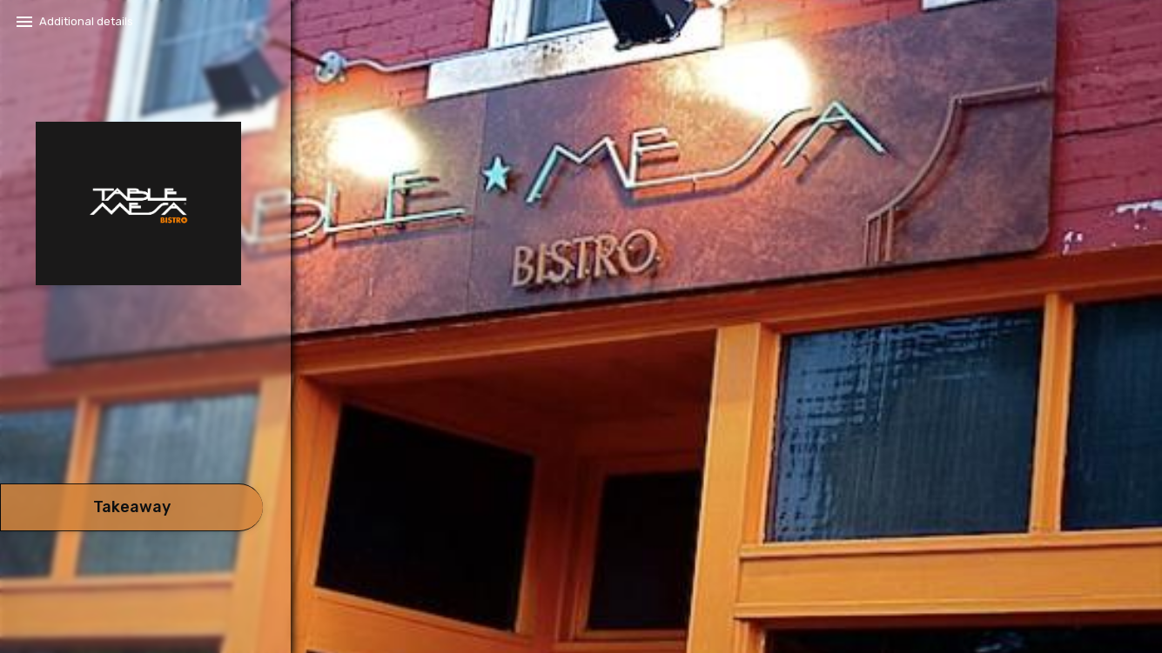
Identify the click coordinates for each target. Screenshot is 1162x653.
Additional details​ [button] (86, 21)
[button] (131, 435)
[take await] (131, 507)
